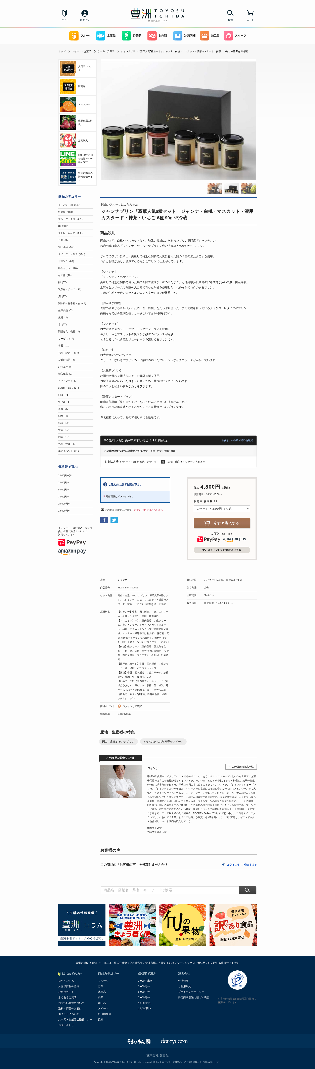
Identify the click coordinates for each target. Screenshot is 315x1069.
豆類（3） (63, 240)
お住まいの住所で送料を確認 (237, 440)
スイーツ (235, 36)
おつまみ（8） (66, 366)
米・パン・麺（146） (70, 205)
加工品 (209, 36)
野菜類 (131, 36)
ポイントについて (68, 1014)
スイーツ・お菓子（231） (72, 254)
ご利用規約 (184, 986)
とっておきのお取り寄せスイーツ (163, 741)
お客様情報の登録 (68, 986)
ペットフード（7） (68, 380)
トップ (61, 51)
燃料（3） (63, 317)
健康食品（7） (66, 310)
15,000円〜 (64, 510)
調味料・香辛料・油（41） (72, 303)
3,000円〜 (63, 482)
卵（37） (63, 282)
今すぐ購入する (222, 523)
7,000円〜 (63, 496)
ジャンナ (122, 579)
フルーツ (80, 36)
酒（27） (63, 296)
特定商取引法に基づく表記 (193, 997)
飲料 (100, 1019)
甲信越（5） (65, 401)
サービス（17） (66, 338)
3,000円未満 (65, 475)
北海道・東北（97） (69, 387)
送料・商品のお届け (70, 1008)
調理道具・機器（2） (69, 331)
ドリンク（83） (66, 261)
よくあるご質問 (67, 997)
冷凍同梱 (184, 36)
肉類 (100, 997)
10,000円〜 (64, 503)
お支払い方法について (71, 1003)
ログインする (66, 980)
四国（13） (64, 437)
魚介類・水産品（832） (71, 233)
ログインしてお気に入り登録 (221, 550)
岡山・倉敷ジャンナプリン (118, 741)
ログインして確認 (132, 706)
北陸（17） (64, 423)
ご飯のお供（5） (67, 359)
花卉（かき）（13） (69, 352)
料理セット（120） (68, 268)
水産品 (106, 36)
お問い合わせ (66, 1025)
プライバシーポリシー (191, 991)
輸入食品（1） (66, 373)
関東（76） (64, 394)
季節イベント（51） (69, 451)
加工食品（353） (67, 247)
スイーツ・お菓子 (81, 51)
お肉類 (157, 36)
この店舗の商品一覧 (243, 766)
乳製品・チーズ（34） (70, 289)
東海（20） (64, 408)
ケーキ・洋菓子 (106, 51)
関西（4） (63, 416)
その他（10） (65, 275)
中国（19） (64, 430)
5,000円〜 (63, 489)
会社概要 (183, 980)
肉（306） (64, 226)
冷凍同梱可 (104, 1014)
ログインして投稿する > (241, 864)
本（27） (63, 324)
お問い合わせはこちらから (148, 509)
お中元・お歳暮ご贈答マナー (75, 1019)
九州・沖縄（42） (68, 444)
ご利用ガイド (66, 991)
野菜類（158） (66, 212)
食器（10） (64, 345)
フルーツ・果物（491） (71, 219)
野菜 (100, 986)
